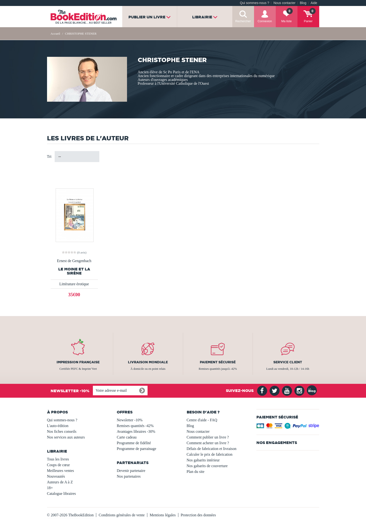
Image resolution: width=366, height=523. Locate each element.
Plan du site (196, 472)
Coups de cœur (58, 465)
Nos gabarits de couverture (207, 466)
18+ (50, 488)
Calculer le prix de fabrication (210, 454)
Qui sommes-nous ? (254, 3)
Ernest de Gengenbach (74, 261)
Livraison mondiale (148, 362)
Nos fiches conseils (62, 431)
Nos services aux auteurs (66, 437)
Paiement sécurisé (218, 362)
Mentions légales (163, 515)
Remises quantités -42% (135, 426)
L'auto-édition (58, 426)
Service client (287, 362)
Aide (314, 3)
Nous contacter (284, 3)
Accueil (55, 33)
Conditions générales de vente (121, 515)
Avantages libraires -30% (136, 431)
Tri (49, 156)
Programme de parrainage (136, 449)
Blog (303, 3)
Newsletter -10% (130, 420)
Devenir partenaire (131, 471)
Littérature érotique (74, 284)
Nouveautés (56, 476)
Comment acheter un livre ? (208, 443)
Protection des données (198, 515)
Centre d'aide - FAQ (202, 420)
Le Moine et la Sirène (74, 271)
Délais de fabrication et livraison (212, 449)
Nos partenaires (129, 476)
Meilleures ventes (60, 471)
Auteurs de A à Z (60, 482)
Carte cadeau (127, 437)
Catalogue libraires (61, 493)
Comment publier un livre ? (208, 437)
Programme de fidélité (134, 443)
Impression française (78, 362)
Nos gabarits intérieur (203, 460)
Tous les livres (58, 459)
